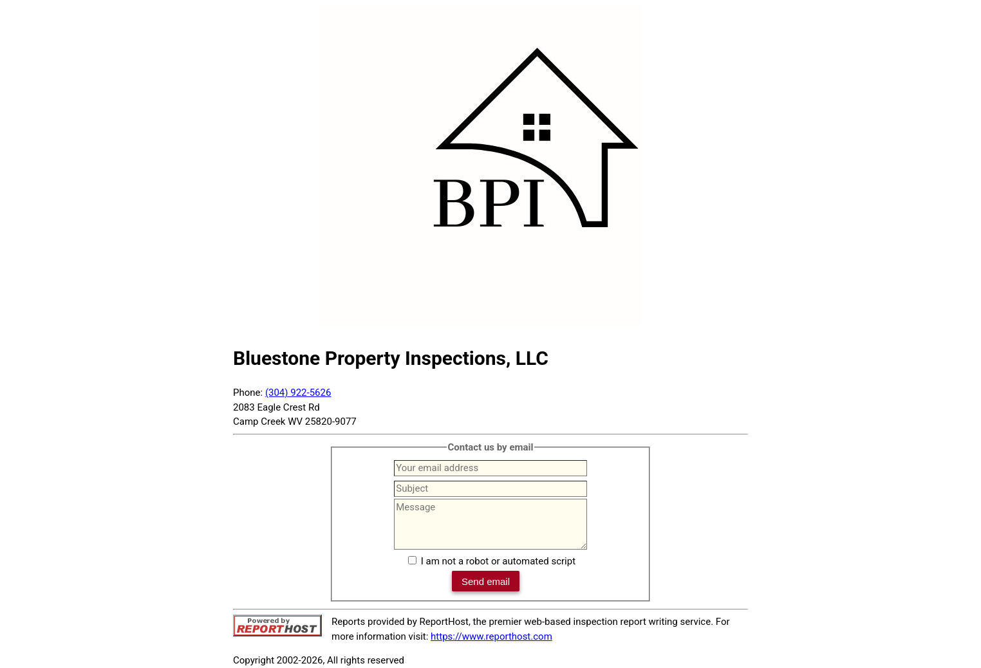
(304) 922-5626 (298, 392)
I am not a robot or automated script (498, 561)
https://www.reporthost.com (491, 636)
